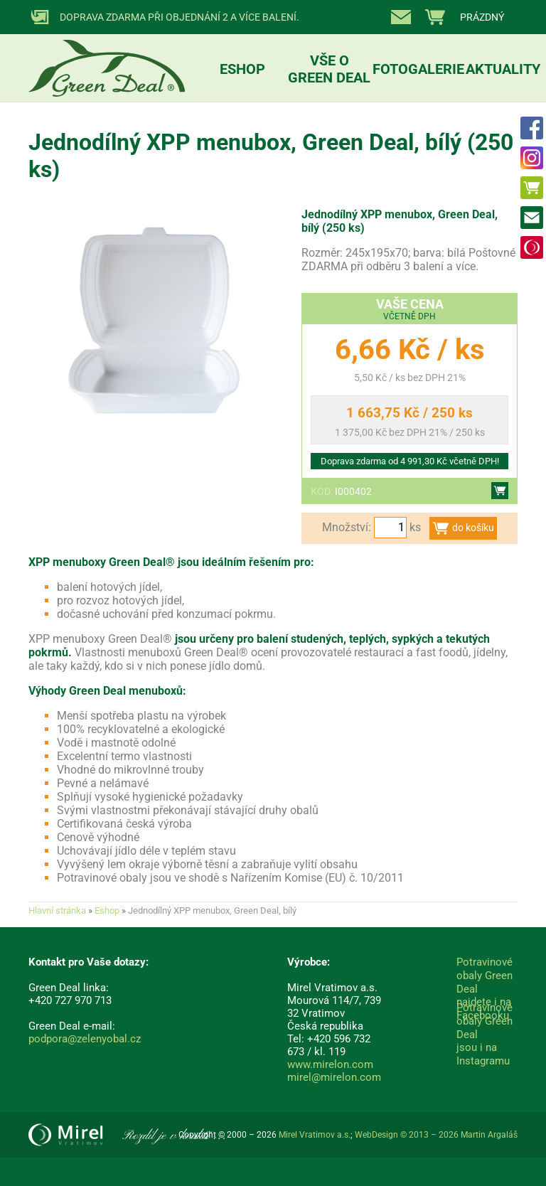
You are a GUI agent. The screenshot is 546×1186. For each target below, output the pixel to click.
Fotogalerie (418, 69)
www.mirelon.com (330, 1064)
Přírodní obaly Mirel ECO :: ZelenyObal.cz (106, 54)
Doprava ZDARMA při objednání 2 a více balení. (179, 17)
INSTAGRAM (532, 158)
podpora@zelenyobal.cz (84, 1038)
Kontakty (404, 17)
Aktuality (503, 69)
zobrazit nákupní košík (466, 17)
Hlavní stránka (57, 910)
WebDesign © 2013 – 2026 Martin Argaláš (436, 1135)
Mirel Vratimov (532, 247)
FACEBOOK (532, 128)
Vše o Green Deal (329, 69)
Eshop (532, 187)
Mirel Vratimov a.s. (126, 1135)
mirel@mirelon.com (334, 1077)
